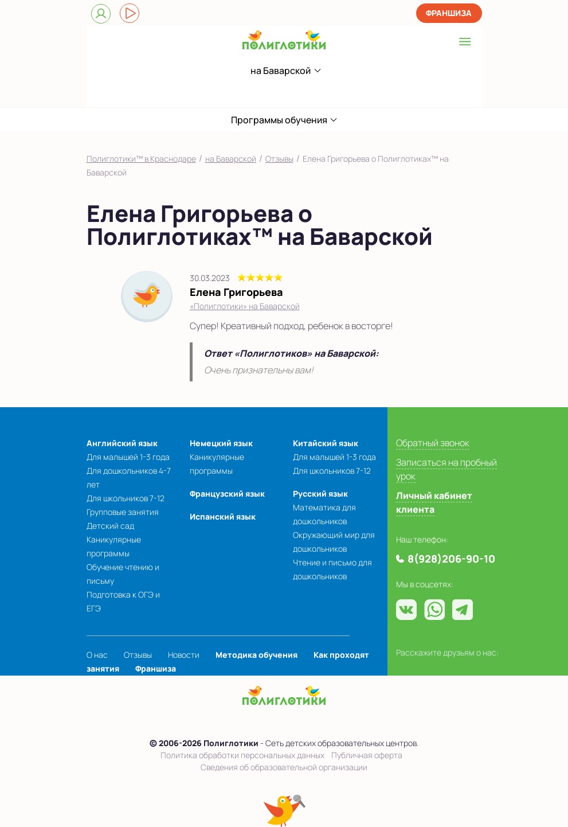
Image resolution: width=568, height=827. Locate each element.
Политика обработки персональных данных (242, 755)
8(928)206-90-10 (264, 93)
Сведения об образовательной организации (284, 767)
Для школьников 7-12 (125, 498)
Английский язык (122, 443)
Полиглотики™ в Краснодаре (141, 158)
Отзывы (279, 158)
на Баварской (230, 158)
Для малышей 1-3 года (128, 456)
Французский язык (227, 493)
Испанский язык (223, 516)
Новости (183, 654)
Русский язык (320, 493)
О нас (97, 654)
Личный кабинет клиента (434, 502)
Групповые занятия (123, 511)
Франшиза (449, 12)
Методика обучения (256, 654)
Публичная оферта (366, 755)
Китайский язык (325, 443)
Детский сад (110, 525)
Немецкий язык (221, 443)
